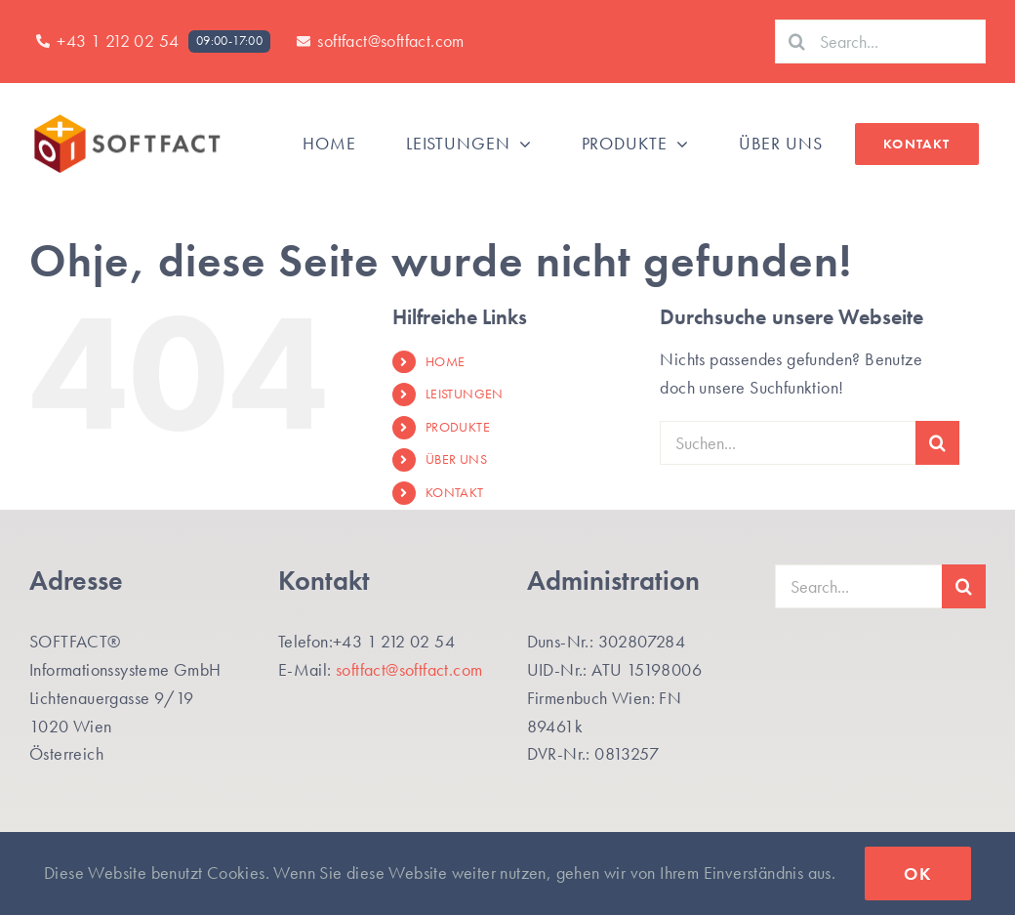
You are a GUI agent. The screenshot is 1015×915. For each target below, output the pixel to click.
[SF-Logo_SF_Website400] (126, 118)
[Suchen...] (787, 443)
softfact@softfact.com (409, 669)
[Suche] (797, 41)
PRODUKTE (458, 427)
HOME (446, 361)
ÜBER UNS (456, 459)
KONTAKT (455, 492)
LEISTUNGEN (465, 393)
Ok (918, 873)
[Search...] (880, 41)
